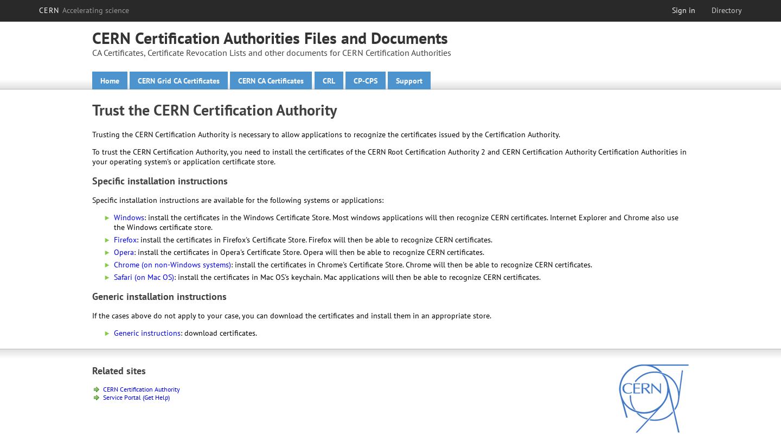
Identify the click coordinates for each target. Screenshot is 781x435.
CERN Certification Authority (141, 389)
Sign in (683, 10)
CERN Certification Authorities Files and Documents (270, 37)
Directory (727, 10)
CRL (329, 81)
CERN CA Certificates (271, 81)
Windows (129, 217)
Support (409, 81)
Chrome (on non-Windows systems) (172, 265)
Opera (124, 252)
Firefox (125, 240)
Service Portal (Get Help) (136, 397)
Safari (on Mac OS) (144, 277)
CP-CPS (365, 81)
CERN (84, 10)
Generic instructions (147, 333)
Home (109, 81)
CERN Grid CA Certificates (179, 81)
